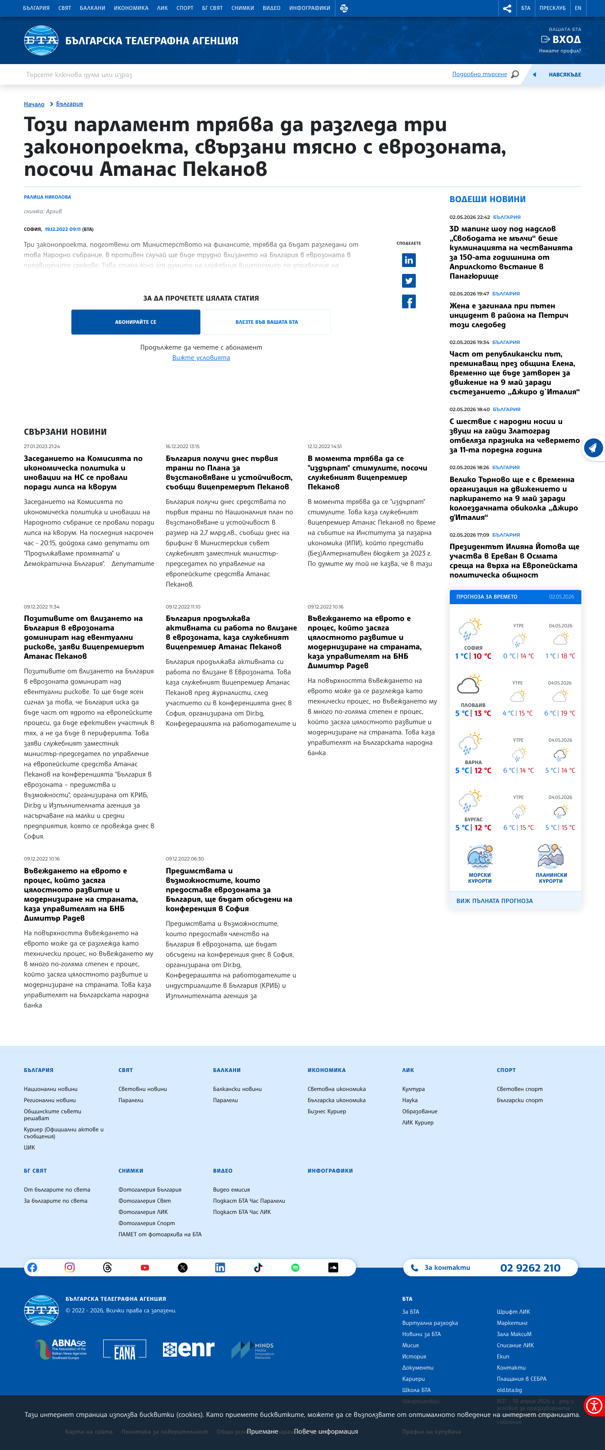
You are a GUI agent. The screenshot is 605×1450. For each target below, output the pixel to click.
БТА (525, 8)
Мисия (410, 1345)
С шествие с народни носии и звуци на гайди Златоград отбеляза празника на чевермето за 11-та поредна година (515, 436)
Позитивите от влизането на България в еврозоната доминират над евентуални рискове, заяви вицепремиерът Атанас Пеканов (84, 637)
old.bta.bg (509, 1390)
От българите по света (57, 1189)
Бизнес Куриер (327, 1111)
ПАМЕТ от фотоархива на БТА (160, 1234)
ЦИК (29, 1147)
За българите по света (56, 1201)
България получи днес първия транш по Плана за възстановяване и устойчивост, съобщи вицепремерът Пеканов (229, 473)
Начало (34, 104)
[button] (344, 8)
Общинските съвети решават (53, 1115)
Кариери (413, 1379)
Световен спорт (520, 1089)
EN (578, 8)
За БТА (410, 1312)
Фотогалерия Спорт (147, 1223)
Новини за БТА (421, 1334)
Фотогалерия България (150, 1189)
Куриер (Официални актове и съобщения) (64, 1133)
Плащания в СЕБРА (522, 1379)
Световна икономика (337, 1089)
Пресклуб (553, 8)
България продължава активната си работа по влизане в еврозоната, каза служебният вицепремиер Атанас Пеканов (231, 632)
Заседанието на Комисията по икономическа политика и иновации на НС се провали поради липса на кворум (83, 473)
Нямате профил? (560, 50)
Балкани (92, 8)
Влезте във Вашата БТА (267, 322)
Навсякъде (565, 74)
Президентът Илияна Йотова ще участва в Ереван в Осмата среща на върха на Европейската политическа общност (515, 561)
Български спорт (520, 1100)
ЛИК (162, 8)
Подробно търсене (479, 74)
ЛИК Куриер (418, 1122)
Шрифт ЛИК (513, 1312)
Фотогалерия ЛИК (143, 1212)
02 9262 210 (530, 1267)
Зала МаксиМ (514, 1334)
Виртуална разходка (430, 1323)
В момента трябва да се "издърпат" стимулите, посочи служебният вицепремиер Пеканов (367, 473)
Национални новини (51, 1089)
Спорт (185, 8)
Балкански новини (237, 1089)
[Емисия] (534, 74)
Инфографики (310, 8)
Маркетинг (512, 1323)
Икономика (131, 8)
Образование (420, 1111)
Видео (272, 8)
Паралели (131, 1100)
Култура (413, 1089)
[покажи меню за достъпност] (594, 1405)
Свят (64, 8)
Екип (503, 1356)
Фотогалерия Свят (145, 1201)
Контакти (511, 1367)
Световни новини (143, 1089)
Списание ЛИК (515, 1345)
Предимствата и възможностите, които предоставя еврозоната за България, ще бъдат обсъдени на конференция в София (229, 889)
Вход (567, 39)
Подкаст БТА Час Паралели (249, 1201)
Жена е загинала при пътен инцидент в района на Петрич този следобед (509, 315)
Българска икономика (337, 1100)
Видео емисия (231, 1189)
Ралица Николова (47, 197)
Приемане (262, 1431)
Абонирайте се (136, 322)
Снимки (242, 8)
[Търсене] (514, 74)
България (36, 8)
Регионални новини (50, 1100)
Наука (410, 1100)
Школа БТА (416, 1390)
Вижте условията (201, 357)
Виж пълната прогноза (495, 901)
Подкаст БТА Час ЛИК (242, 1212)
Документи (418, 1367)
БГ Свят (212, 8)
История (414, 1356)
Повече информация (326, 1431)
